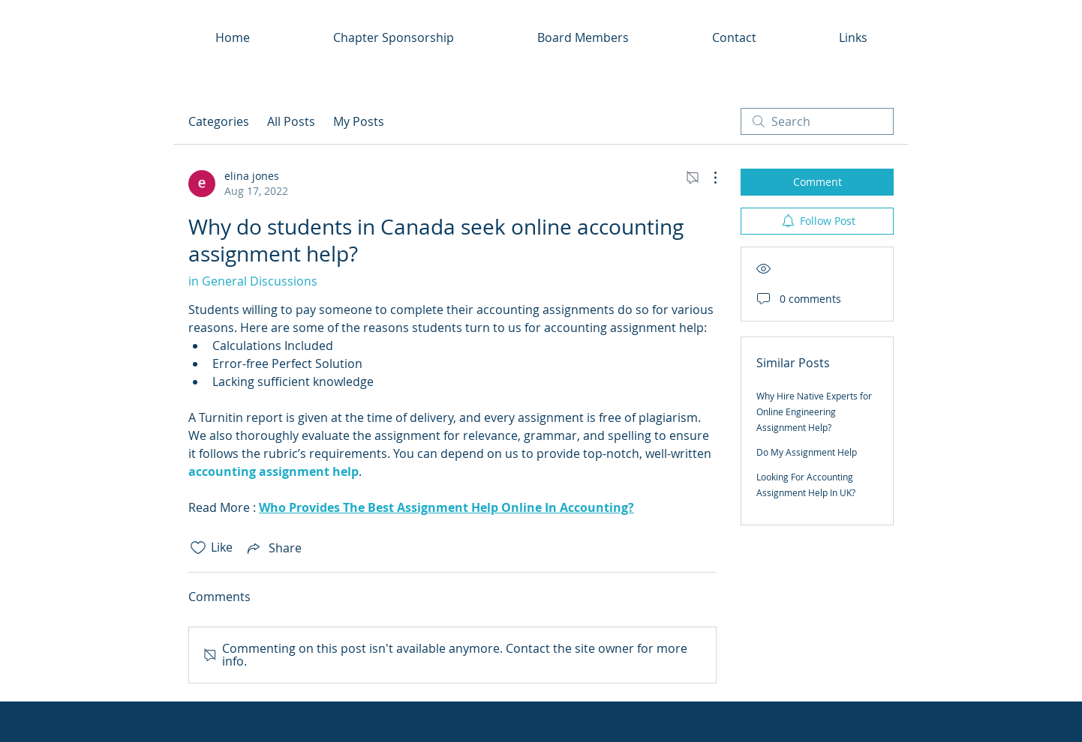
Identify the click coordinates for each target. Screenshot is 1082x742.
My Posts (358, 121)
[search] (817, 121)
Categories (218, 121)
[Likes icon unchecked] (198, 548)
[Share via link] (273, 548)
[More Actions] (708, 178)
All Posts (291, 121)
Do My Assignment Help (806, 452)
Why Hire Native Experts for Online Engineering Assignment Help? (814, 411)
